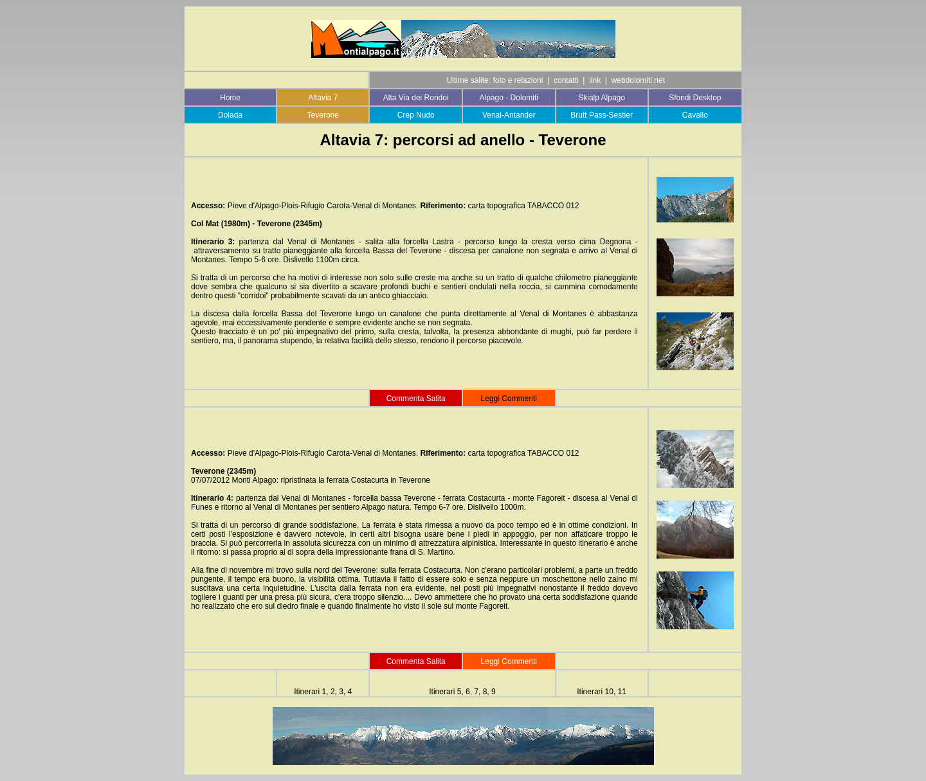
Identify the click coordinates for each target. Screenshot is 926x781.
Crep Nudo (416, 115)
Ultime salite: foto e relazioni (494, 80)
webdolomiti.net (638, 80)
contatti (566, 80)
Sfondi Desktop (695, 97)
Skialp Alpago (601, 97)
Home (230, 97)
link (595, 80)
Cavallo (695, 115)
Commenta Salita (416, 398)
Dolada (230, 115)
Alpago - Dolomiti (509, 97)
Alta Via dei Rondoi (416, 97)
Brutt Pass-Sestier (601, 115)
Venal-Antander (509, 115)
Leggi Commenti (509, 661)
